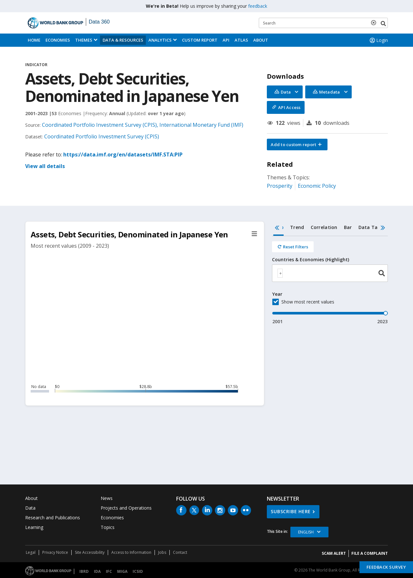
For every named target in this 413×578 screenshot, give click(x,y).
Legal (30, 552)
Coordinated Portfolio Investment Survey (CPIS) (101, 136)
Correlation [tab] (324, 227)
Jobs (162, 552)
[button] (297, 144)
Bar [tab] (348, 227)
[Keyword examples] (323, 23)
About (260, 40)
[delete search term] (375, 22)
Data (30, 508)
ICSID (138, 571)
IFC (109, 571)
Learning (34, 527)
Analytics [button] (160, 40)
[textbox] (280, 273)
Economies (57, 40)
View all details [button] (45, 166)
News (107, 498)
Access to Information (131, 552)
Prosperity (279, 185)
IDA (97, 571)
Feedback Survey (386, 567)
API (226, 40)
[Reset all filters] (293, 246)
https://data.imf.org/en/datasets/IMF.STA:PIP (123, 154)
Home (34, 40)
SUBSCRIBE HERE (291, 511)
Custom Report (199, 40)
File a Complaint (369, 553)
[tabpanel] (330, 280)
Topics (108, 527)
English (306, 532)
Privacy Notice (55, 552)
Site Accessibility (90, 552)
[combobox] (330, 273)
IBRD (84, 571)
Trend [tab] (297, 227)
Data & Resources (123, 40)
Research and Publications (52, 517)
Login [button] (378, 40)
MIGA (122, 571)
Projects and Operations (126, 508)
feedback (257, 6)
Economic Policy (317, 185)
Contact (180, 552)
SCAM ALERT (334, 553)
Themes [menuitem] (83, 40)
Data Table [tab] (371, 227)
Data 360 (99, 22)
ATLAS (241, 40)
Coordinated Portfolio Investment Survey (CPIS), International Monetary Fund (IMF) (142, 124)
